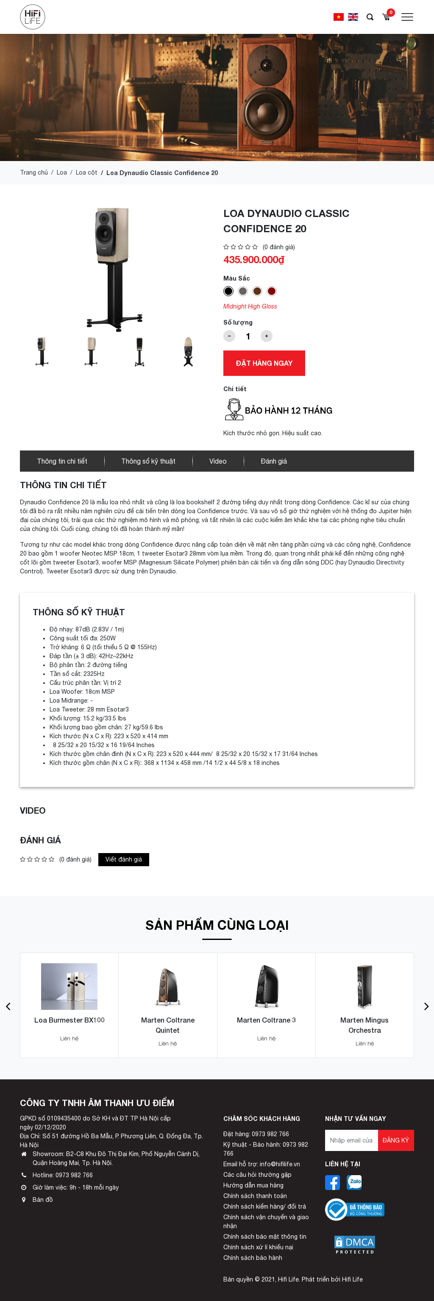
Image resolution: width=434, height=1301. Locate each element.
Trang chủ (34, 172)
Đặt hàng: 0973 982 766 (256, 1134)
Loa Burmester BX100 (69, 1020)
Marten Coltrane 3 (266, 1020)
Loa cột (86, 172)
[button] (7, 1005)
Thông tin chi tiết (62, 461)
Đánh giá (274, 461)
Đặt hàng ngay (264, 363)
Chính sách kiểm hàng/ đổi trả (264, 1206)
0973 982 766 (74, 1175)
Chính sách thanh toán (255, 1196)
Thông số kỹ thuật (148, 461)
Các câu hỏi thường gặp (257, 1174)
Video (218, 461)
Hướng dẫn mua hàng (253, 1185)
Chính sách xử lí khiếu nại (258, 1247)
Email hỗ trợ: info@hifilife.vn (261, 1164)
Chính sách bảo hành (252, 1257)
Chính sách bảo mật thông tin (264, 1236)
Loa (62, 172)
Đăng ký (396, 1140)
